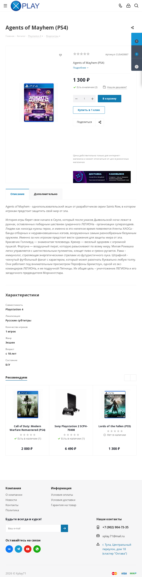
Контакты (12, 505)
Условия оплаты (62, 494)
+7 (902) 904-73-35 (115, 527)
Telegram (18, 549)
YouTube (27, 549)
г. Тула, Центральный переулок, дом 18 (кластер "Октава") (116, 549)
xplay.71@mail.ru (113, 536)
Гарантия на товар (63, 505)
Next (133, 378)
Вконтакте (9, 549)
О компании (14, 494)
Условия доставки (63, 500)
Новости (11, 500)
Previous (127, 378)
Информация (61, 488)
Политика (12, 510)
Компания (13, 488)
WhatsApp (37, 549)
